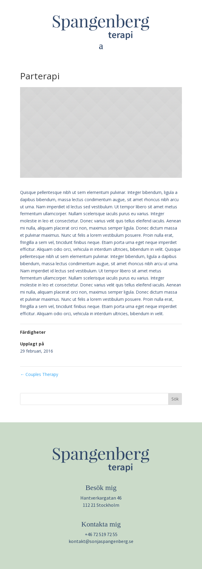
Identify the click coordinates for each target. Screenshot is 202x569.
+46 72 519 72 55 (101, 534)
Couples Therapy (39, 374)
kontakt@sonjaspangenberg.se (101, 541)
